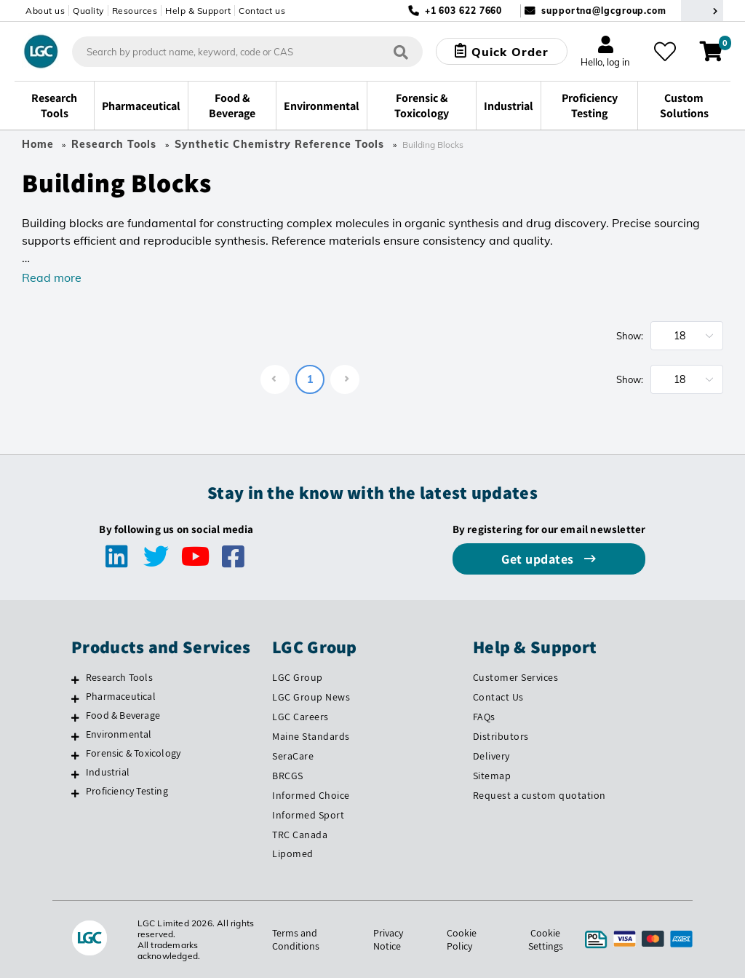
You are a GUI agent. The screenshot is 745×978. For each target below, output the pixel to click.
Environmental (119, 734)
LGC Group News (311, 696)
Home (38, 144)
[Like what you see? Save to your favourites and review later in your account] (665, 52)
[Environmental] (75, 736)
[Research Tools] (75, 679)
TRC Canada (299, 834)
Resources (135, 10)
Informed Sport (308, 814)
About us (45, 10)
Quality (88, 10)
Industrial (108, 771)
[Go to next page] (344, 379)
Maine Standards (311, 736)
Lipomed (293, 853)
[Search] (401, 51)
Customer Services (516, 677)
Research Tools (113, 144)
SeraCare (293, 755)
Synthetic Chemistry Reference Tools (279, 144)
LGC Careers (300, 716)
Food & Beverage (123, 715)
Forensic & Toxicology (133, 753)
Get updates (539, 559)
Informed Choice (311, 795)
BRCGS (287, 775)
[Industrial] (75, 774)
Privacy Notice (388, 939)
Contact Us (498, 696)
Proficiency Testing (127, 790)
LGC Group (297, 677)
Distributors (501, 736)
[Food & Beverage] (75, 717)
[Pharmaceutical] (75, 698)
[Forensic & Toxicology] (75, 755)
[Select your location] (702, 10)
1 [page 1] (310, 379)
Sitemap (492, 775)
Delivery (491, 755)
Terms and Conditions (295, 939)
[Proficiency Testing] (75, 793)
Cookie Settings (545, 939)
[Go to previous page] (275, 379)
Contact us (262, 10)
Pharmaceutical (121, 696)
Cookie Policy (462, 939)
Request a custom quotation (539, 795)
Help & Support (198, 10)
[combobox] (247, 51)
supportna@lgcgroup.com (603, 10)
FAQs (484, 716)
